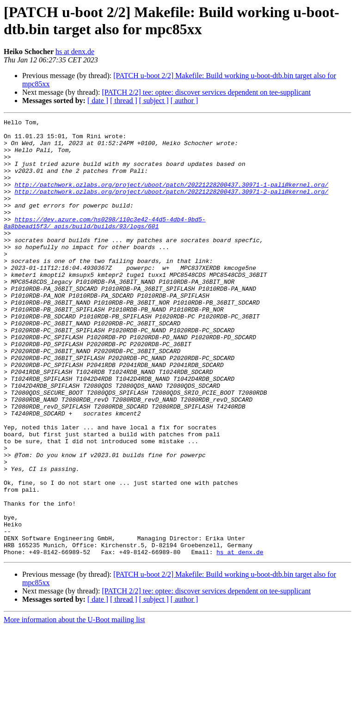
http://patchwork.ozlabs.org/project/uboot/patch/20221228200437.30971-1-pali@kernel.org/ (171, 198)
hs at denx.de (74, 51)
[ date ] (97, 100)
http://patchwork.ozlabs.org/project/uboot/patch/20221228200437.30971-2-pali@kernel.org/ (171, 206)
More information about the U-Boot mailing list (74, 707)
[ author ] (184, 100)
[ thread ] (123, 100)
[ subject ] (154, 100)
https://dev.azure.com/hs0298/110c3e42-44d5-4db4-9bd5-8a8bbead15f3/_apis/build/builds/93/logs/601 (105, 244)
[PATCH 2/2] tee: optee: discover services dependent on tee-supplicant (206, 92)
